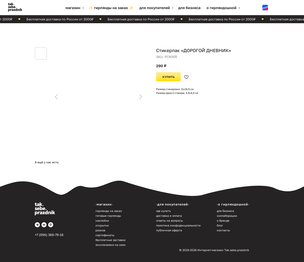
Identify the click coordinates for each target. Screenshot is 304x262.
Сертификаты (104, 235)
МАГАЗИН (73, 7)
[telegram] (37, 224)
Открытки (102, 225)
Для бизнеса (189, 7)
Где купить (163, 211)
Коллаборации (227, 215)
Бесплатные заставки (110, 240)
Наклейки (102, 220)
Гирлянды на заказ (108, 211)
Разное (100, 230)
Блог (220, 225)
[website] (265, 8)
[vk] (44, 224)
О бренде (223, 220)
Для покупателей (155, 7)
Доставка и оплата (169, 215)
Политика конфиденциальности (178, 225)
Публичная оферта (169, 230)
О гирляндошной (222, 7)
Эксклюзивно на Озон (110, 244)
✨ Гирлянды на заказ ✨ (111, 7)
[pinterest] (50, 224)
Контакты (223, 230)
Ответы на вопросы (169, 220)
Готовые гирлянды (108, 215)
